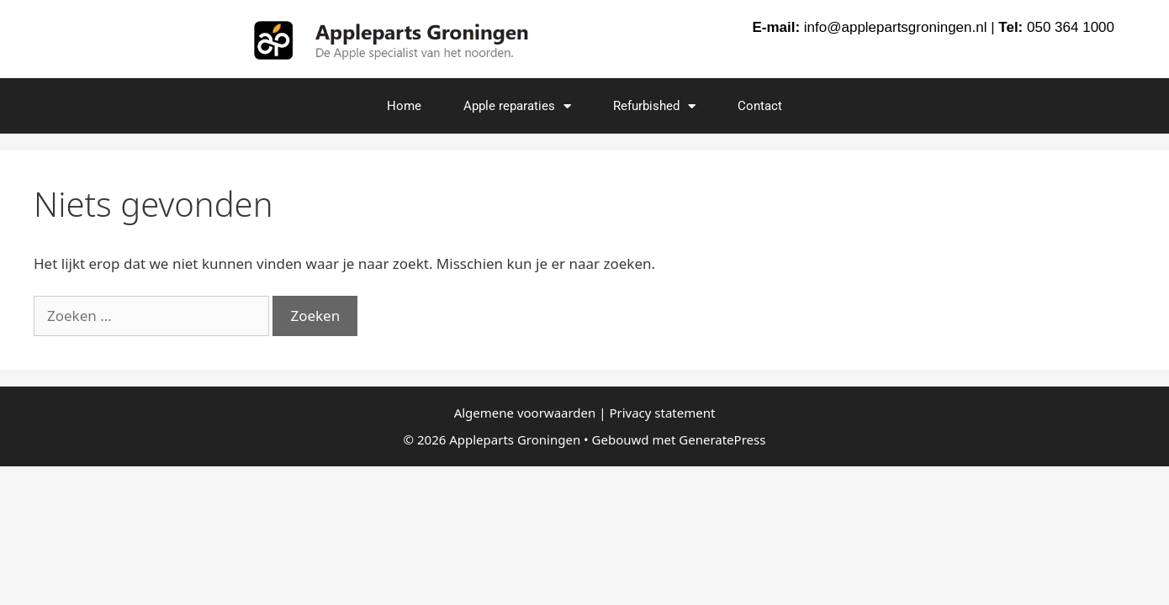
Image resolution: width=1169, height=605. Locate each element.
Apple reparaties (517, 106)
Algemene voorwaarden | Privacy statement (585, 412)
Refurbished (654, 106)
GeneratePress (722, 439)
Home (404, 105)
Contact (760, 105)
